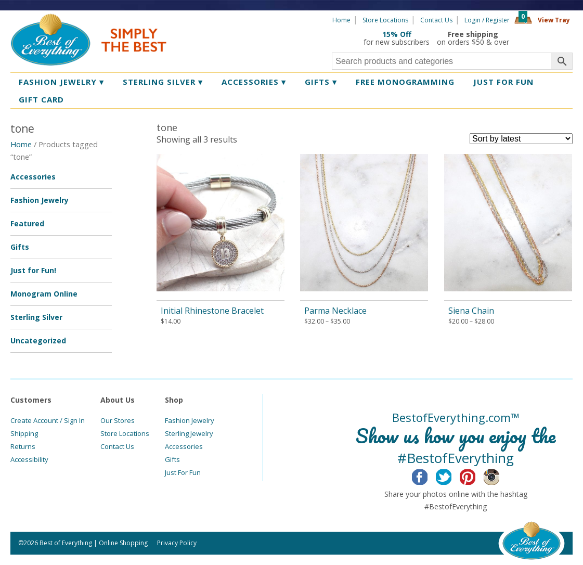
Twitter (451, 475)
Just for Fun (503, 81)
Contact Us (436, 20)
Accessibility (29, 459)
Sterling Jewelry (189, 433)
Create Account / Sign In (47, 420)
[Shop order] (521, 138)
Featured (27, 223)
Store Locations (385, 20)
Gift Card (41, 99)
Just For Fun (183, 472)
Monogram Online (43, 294)
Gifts (321, 81)
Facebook (427, 475)
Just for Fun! (33, 270)
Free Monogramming (405, 81)
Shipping (24, 433)
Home (341, 20)
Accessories (254, 81)
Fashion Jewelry (61, 81)
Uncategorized (38, 340)
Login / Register (487, 20)
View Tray (554, 20)
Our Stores (117, 420)
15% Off (396, 34)
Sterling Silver (163, 81)
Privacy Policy (177, 542)
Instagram (499, 475)
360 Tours (544, 38)
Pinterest (475, 475)
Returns (22, 446)
